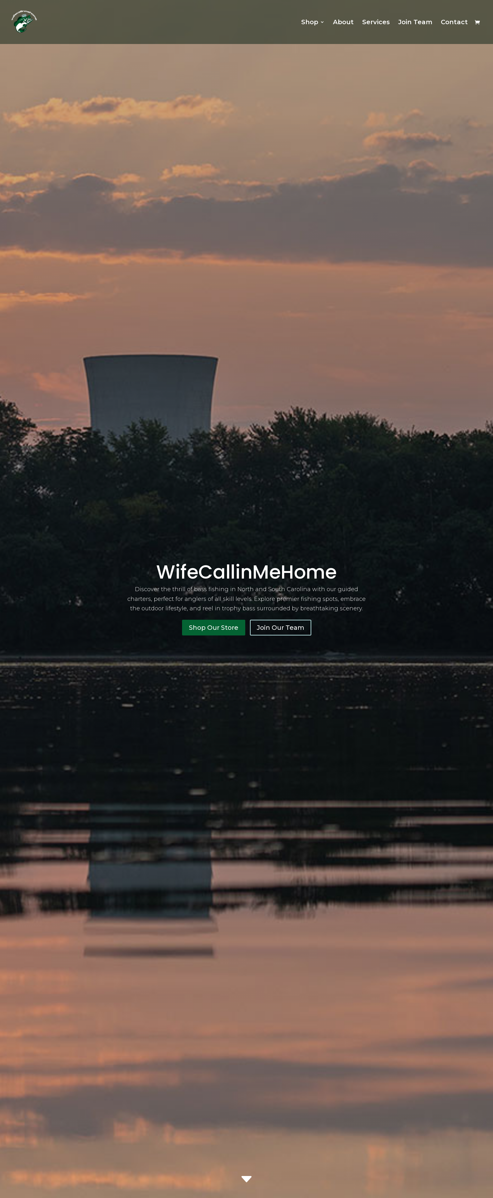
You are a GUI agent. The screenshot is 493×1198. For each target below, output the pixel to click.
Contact (454, 23)
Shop (309, 23)
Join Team (415, 23)
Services (376, 23)
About (343, 23)
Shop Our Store (213, 627)
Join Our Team (280, 627)
